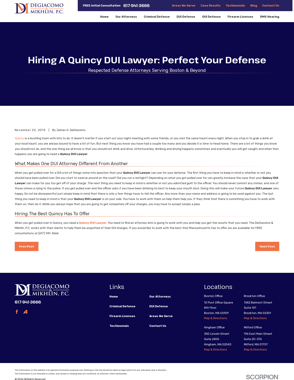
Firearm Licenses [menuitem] (240, 16)
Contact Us (270, 5)
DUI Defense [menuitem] (186, 16)
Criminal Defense (122, 306)
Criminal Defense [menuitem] (157, 16)
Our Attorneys (160, 296)
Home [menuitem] (104, 16)
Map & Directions (215, 318)
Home (113, 296)
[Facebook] (17, 312)
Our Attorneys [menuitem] (126, 16)
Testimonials (235, 5)
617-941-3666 (136, 6)
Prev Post (26, 246)
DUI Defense (158, 306)
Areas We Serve (183, 5)
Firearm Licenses (122, 316)
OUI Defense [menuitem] (211, 16)
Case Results (211, 5)
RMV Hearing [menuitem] (269, 16)
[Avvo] (25, 312)
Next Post (267, 246)
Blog (253, 5)
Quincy (19, 138)
